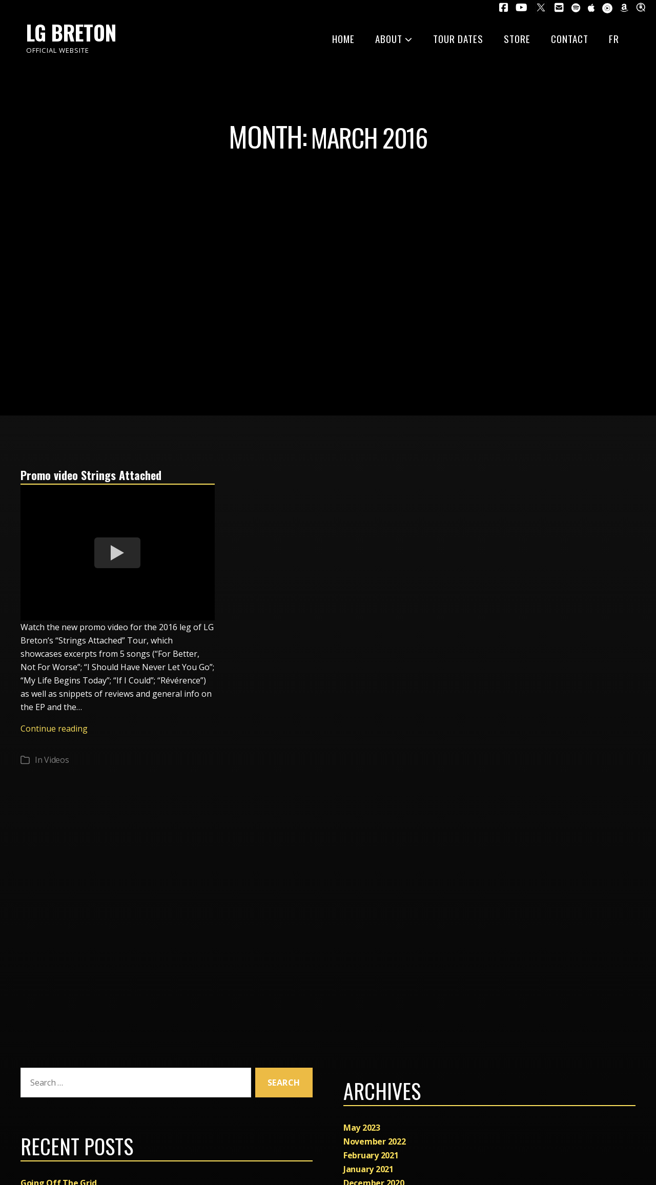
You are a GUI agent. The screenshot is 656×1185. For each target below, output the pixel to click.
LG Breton (71, 32)
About (394, 38)
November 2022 (374, 1141)
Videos (56, 759)
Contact (569, 38)
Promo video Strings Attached (96, 474)
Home (343, 38)
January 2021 (368, 1169)
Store (517, 38)
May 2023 (361, 1127)
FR (614, 38)
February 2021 (371, 1155)
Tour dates (458, 38)
